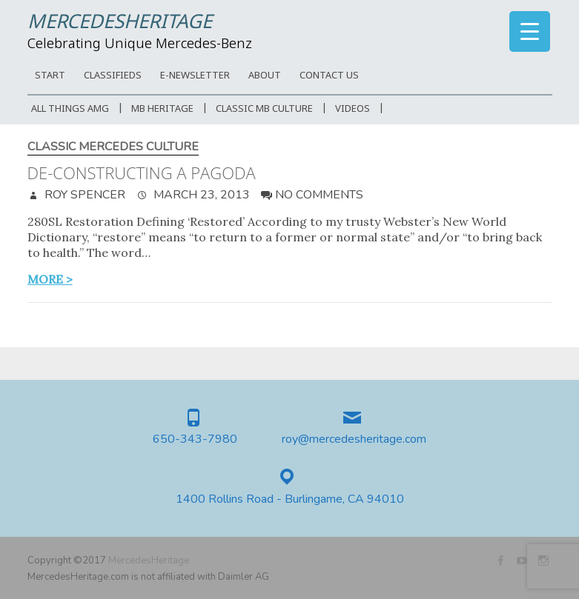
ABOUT (264, 76)
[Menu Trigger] (529, 31)
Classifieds (113, 76)
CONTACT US (329, 76)
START (50, 76)
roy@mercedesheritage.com (354, 439)
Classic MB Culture (264, 109)
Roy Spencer (83, 195)
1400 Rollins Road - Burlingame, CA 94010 (290, 499)
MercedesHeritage (119, 23)
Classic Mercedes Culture (113, 147)
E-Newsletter (195, 76)
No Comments (319, 195)
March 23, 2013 (200, 195)
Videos (352, 109)
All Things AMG (70, 109)
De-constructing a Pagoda (141, 172)
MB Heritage (162, 109)
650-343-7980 (195, 439)
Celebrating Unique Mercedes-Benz (139, 44)
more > (50, 279)
